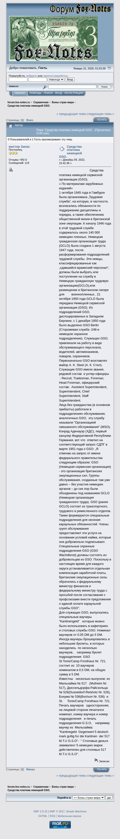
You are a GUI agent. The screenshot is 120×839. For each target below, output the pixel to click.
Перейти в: (64, 797)
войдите (31, 75)
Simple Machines (76, 811)
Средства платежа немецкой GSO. (70, 151)
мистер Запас (19, 146)
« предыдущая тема (71, 114)
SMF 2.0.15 (40, 811)
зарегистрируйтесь (55, 75)
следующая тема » (100, 114)
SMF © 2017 (57, 811)
